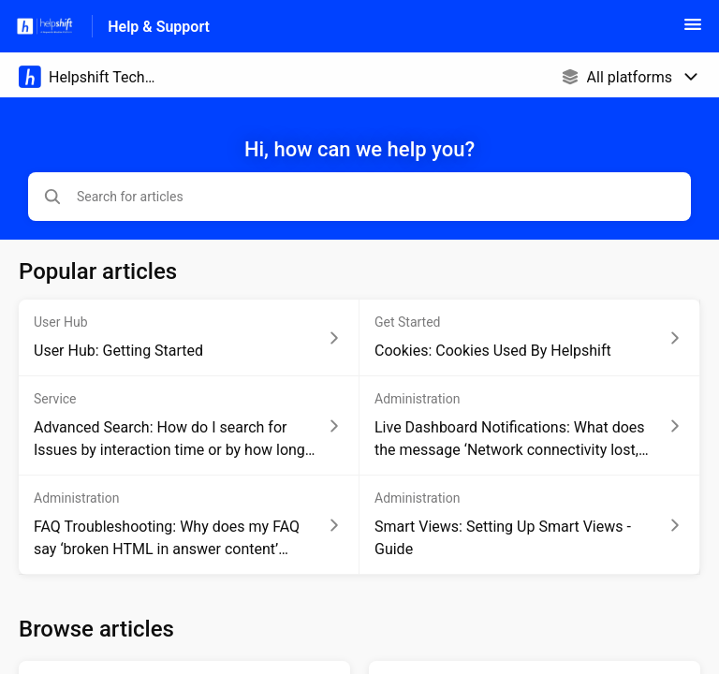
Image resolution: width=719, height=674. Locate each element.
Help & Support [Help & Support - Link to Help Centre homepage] (159, 27)
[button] (693, 30)
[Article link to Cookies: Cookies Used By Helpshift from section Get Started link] (530, 338)
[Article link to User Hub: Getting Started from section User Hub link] (189, 338)
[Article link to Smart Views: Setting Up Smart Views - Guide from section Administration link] (530, 525)
